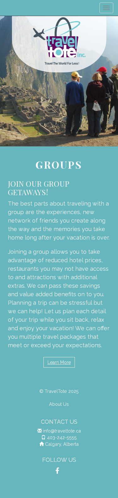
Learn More (59, 362)
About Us (59, 404)
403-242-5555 (62, 437)
